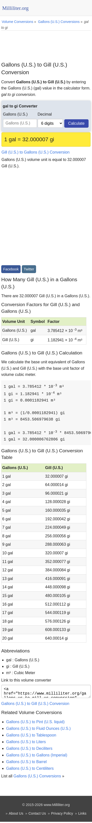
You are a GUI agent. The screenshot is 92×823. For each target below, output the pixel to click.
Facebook (11, 269)
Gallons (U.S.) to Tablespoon (31, 736)
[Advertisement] (46, 44)
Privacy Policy (62, 815)
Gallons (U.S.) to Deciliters (29, 750)
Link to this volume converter (26, 679)
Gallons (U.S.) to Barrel (26, 763)
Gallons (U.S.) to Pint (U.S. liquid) (35, 723)
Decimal (45, 114)
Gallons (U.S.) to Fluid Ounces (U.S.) (38, 730)
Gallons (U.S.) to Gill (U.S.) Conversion (35, 705)
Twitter (29, 269)
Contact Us (37, 815)
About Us (16, 815)
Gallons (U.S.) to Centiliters (30, 770)
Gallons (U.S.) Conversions (37, 777)
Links (82, 815)
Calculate (76, 123)
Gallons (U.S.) (15, 114)
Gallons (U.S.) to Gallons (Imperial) (36, 756)
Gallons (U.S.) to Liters (26, 743)
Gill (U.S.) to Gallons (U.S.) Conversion (35, 152)
